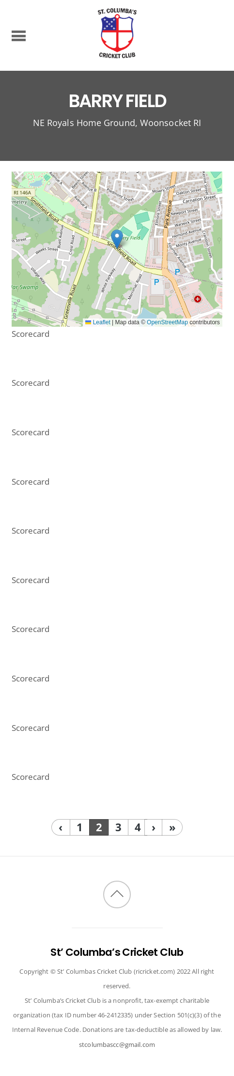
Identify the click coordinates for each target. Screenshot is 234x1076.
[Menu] (19, 35)
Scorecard (30, 333)
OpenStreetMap (167, 322)
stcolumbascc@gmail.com (117, 1044)
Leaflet (97, 322)
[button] (117, 239)
